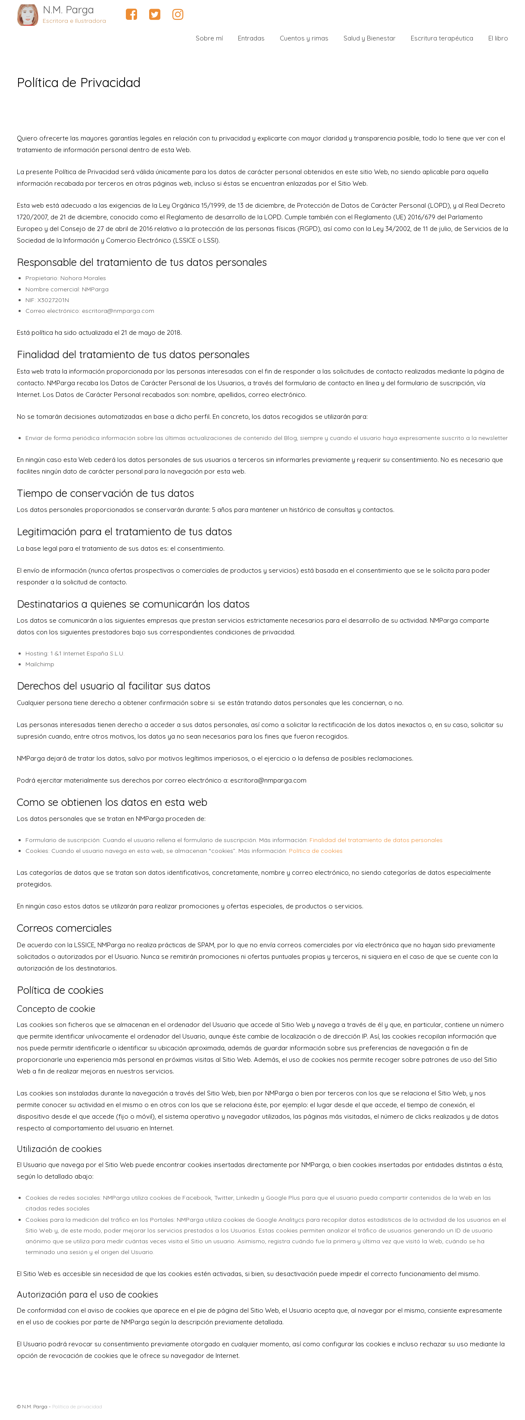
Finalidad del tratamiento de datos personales (376, 840)
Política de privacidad (77, 1406)
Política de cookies (316, 851)
